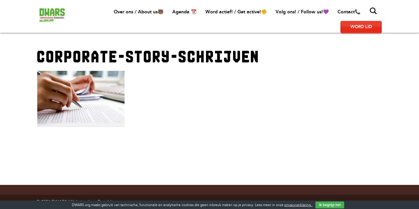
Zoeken (373, 11)
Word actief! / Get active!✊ (236, 12)
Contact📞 (349, 12)
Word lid (361, 26)
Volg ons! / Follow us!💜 (302, 12)
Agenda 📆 (184, 12)
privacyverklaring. (298, 205)
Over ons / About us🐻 (139, 12)
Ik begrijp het (330, 205)
